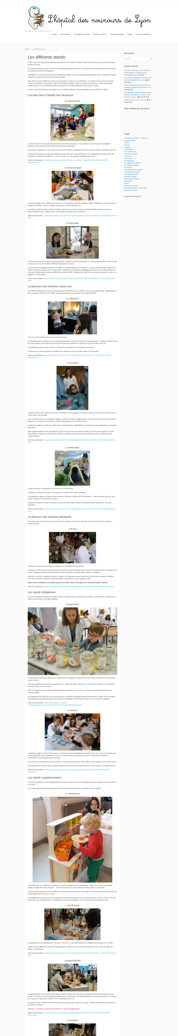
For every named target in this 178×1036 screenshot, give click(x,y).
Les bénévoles (129, 161)
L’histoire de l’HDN (130, 154)
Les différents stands (131, 165)
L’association (65, 34)
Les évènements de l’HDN (133, 170)
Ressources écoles (117, 34)
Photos (129, 34)
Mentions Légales (130, 176)
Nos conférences (130, 152)
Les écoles (128, 167)
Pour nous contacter (143, 34)
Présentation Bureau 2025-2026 (135, 188)
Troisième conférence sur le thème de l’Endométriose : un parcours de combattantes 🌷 (137, 72)
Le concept (128, 158)
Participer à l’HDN (100, 34)
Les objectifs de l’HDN (82, 34)
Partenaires (128, 181)
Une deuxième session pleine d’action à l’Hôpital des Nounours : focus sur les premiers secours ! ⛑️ (138, 95)
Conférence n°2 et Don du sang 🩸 (136, 100)
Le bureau (127, 156)
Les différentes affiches (132, 163)
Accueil (54, 34)
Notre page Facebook (131, 179)
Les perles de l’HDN (131, 174)
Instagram (127, 147)
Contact (127, 145)
